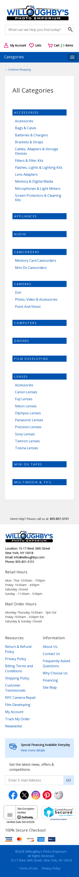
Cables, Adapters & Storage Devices (36, 151)
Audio (20, 234)
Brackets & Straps (29, 142)
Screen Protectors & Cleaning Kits (38, 197)
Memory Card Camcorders (35, 260)
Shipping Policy (17, 678)
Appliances (25, 216)
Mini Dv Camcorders (31, 268)
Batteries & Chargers (31, 135)
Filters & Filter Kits (29, 160)
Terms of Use (28, 868)
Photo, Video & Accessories (36, 299)
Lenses (21, 377)
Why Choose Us (55, 673)
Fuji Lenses (23, 399)
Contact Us (51, 653)
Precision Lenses (28, 427)
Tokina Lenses (26, 448)
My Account (14, 712)
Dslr (18, 292)
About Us (50, 646)
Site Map (50, 687)
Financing (50, 680)
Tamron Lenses (27, 441)
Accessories (26, 112)
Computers (25, 323)
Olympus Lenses (28, 413)
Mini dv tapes (28, 464)
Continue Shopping (19, 69)
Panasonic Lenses (29, 420)
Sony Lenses (25, 434)
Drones (21, 341)
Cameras (22, 284)
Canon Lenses (26, 392)
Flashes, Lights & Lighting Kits (38, 167)
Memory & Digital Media (34, 181)
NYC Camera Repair (20, 697)
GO (68, 780)
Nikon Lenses (26, 406)
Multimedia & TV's (32, 482)
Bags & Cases (25, 128)
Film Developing (31, 359)
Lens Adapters (26, 174)
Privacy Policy (15, 658)
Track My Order (17, 719)
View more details (33, 750)
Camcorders (26, 252)
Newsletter (14, 726)
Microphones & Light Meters (37, 188)
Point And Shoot (28, 306)
